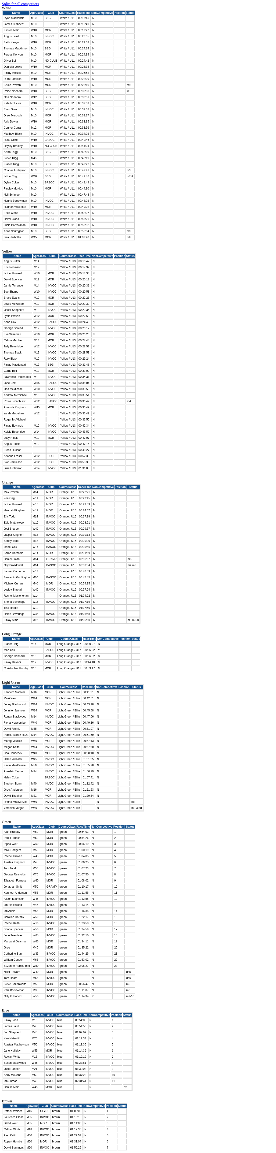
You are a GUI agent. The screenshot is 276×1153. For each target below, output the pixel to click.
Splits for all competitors (20, 4)
